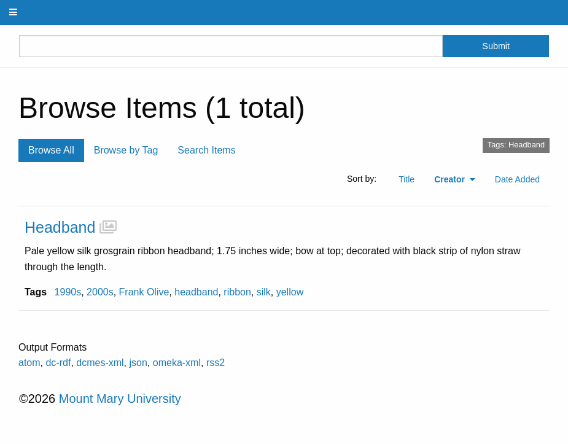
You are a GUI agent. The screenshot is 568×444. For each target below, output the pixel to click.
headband (196, 292)
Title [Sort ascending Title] (406, 179)
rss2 (215, 362)
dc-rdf (58, 362)
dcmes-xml (99, 362)
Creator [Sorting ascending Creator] (450, 179)
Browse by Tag (126, 150)
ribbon (237, 292)
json (138, 362)
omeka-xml (177, 362)
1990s (68, 292)
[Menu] (13, 12)
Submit (496, 46)
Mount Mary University (120, 398)
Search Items (206, 150)
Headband (60, 227)
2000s (100, 292)
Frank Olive (144, 292)
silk (264, 292)
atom (29, 362)
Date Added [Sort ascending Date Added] (517, 179)
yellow (289, 292)
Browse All (51, 150)
